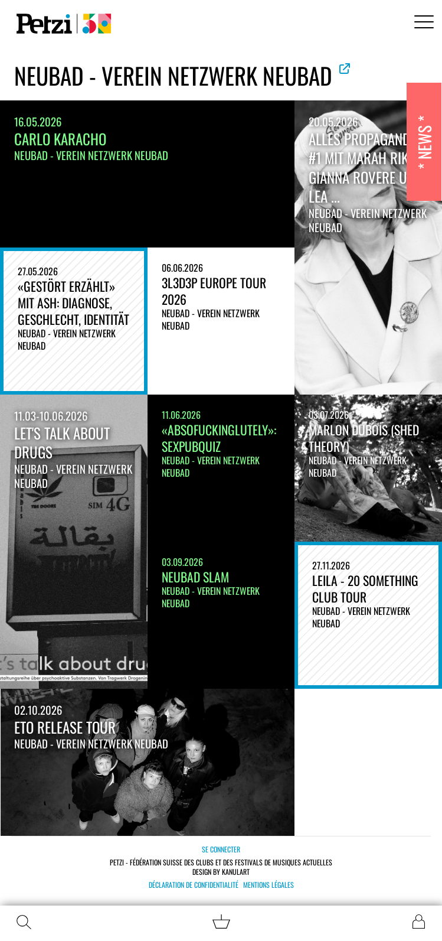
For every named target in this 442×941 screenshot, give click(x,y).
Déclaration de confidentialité (193, 885)
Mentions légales (268, 885)
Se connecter (221, 849)
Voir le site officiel (345, 68)
